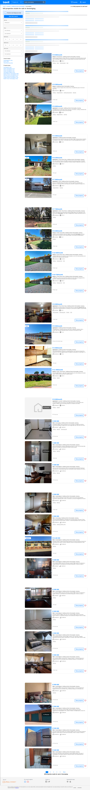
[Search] (43, 2)
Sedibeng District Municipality (18, 6)
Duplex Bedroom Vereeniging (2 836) (11, 73)
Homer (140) (6, 61)
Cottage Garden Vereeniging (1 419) (11, 77)
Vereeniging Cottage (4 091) (9, 72)
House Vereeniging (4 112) (9, 69)
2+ (13, 39)
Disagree (80, 787)
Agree (74, 787)
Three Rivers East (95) (8, 63)
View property (79, 71)
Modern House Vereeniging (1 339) (11, 78)
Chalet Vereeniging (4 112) (9, 71)
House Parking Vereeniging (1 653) (11, 76)
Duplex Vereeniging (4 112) (9, 68)
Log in (84, 2)
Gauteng (8, 6)
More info (17, 787)
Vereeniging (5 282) (7, 67)
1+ (9, 39)
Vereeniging (28, 6)
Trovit (4, 6)
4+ (20, 39)
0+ (5, 39)
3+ (17, 39)
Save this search (13, 16)
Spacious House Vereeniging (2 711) (11, 74)
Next (64, 772)
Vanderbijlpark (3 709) (8, 60)
